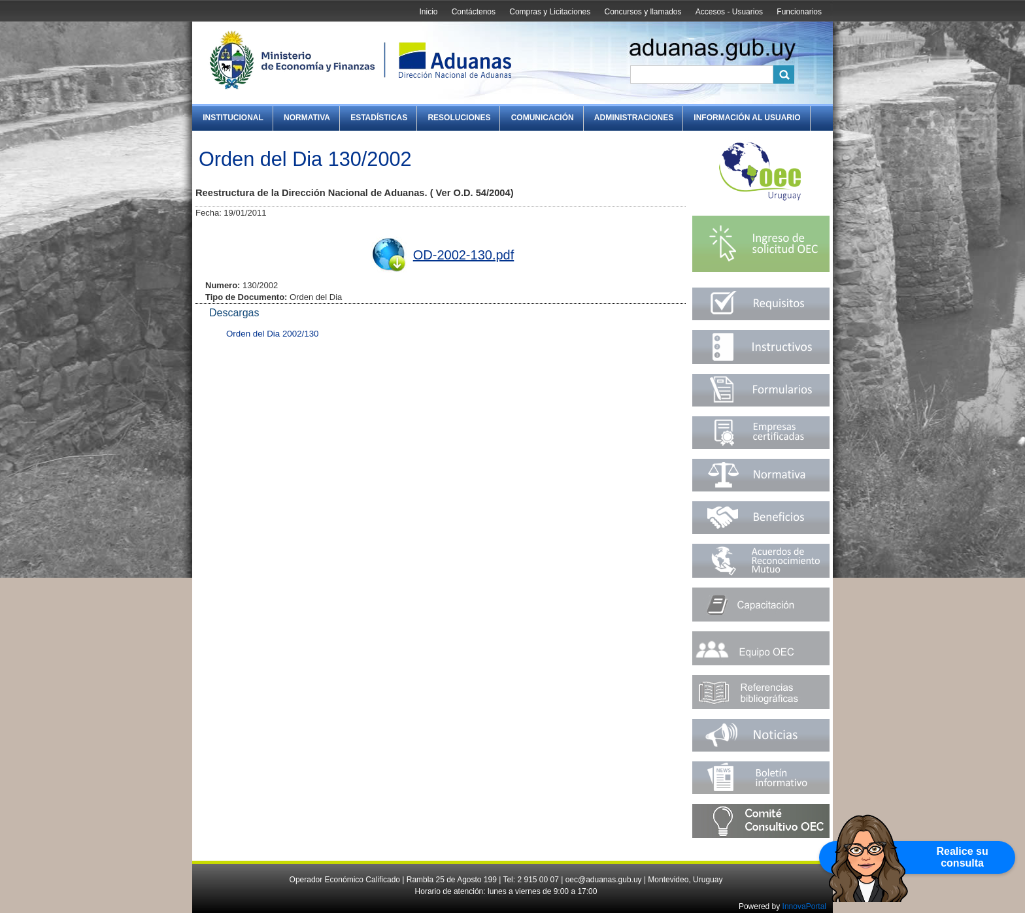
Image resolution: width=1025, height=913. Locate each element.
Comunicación (542, 117)
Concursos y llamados (642, 11)
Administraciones (633, 117)
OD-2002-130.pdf (463, 255)
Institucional (233, 117)
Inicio (428, 11)
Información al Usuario (747, 117)
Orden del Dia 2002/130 (272, 334)
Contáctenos (474, 11)
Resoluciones (459, 117)
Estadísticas (378, 117)
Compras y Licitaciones (549, 11)
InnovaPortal (804, 906)
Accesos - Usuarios (729, 11)
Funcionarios (799, 11)
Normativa (307, 117)
